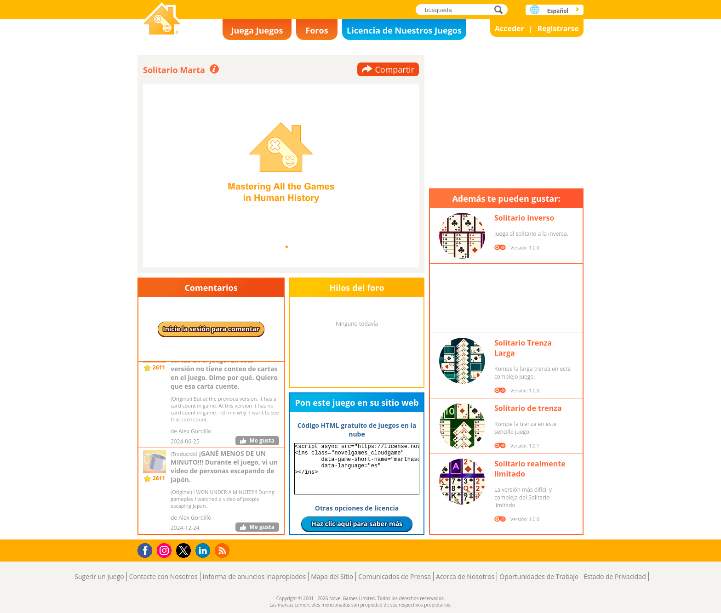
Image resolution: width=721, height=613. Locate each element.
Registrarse (558, 28)
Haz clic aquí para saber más (356, 523)
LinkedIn (204, 551)
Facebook (147, 549)
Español (558, 11)
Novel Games (161, 19)
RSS (223, 550)
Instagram (166, 550)
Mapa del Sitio (332, 576)
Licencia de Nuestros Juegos (404, 30)
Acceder (509, 28)
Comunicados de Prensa (394, 576)
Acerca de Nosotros (465, 576)
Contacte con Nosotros (163, 576)
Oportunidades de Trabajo (538, 576)
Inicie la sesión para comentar (211, 328)
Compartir (394, 69)
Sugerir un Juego (99, 576)
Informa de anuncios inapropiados (254, 576)
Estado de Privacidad (615, 576)
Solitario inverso (524, 218)
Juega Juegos (257, 30)
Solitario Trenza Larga (523, 348)
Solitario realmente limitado (530, 469)
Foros (316, 30)
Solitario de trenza (528, 408)
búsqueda (501, 9)
